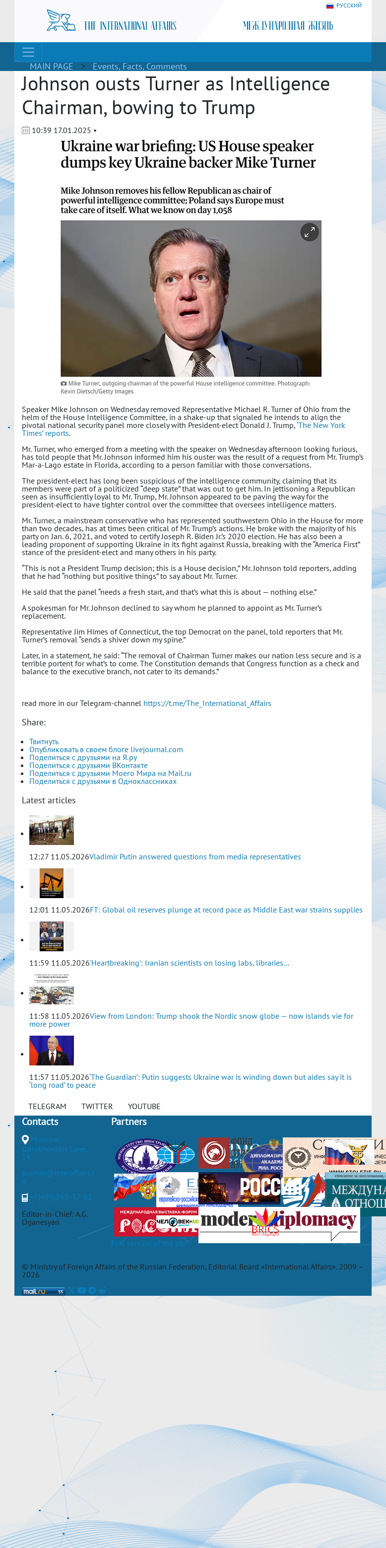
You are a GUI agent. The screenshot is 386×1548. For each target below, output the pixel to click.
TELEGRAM (47, 1106)
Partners (128, 1121)
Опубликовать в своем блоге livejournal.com (106, 749)
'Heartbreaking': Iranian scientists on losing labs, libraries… (189, 963)
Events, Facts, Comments (140, 66)
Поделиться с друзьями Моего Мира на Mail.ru (110, 773)
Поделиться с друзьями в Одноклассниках (103, 781)
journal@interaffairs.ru (58, 1177)
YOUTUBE (144, 1106)
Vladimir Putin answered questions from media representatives (195, 856)
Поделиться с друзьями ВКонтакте (88, 765)
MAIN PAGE (51, 66)
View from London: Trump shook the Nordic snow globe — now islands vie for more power (191, 1020)
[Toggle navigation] (28, 52)
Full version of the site (149, 1243)
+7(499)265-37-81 (61, 1196)
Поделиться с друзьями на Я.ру (83, 757)
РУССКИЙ (344, 5)
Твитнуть (44, 741)
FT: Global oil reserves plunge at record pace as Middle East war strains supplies (226, 910)
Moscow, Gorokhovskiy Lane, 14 (54, 1148)
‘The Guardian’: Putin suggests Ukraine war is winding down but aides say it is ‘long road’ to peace (190, 1081)
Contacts (40, 1121)
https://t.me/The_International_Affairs (207, 703)
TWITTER (97, 1106)
